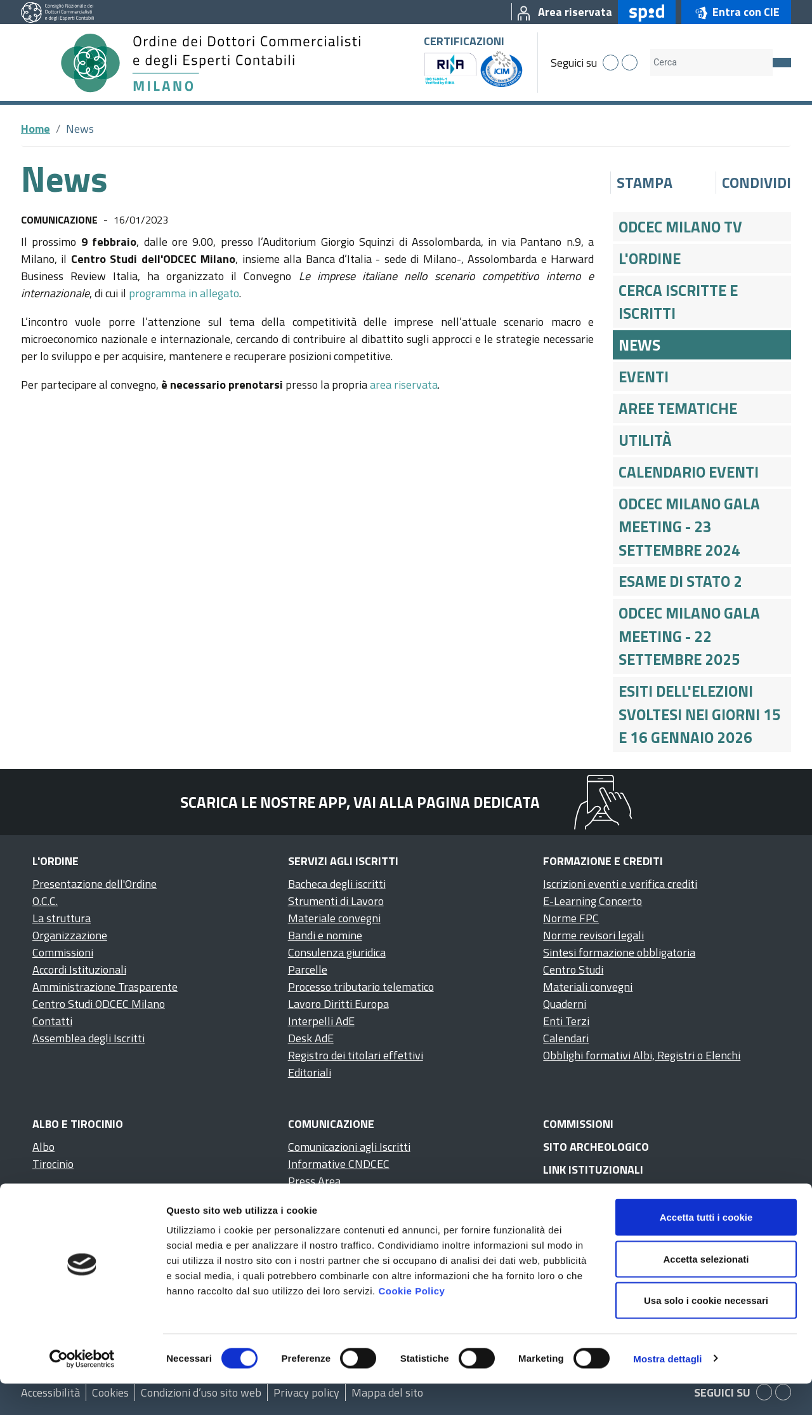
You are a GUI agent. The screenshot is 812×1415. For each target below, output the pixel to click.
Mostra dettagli (667, 1390)
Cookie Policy (411, 1322)
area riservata (404, 384)
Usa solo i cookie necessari (706, 1331)
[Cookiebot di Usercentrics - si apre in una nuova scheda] (82, 1390)
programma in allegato (184, 293)
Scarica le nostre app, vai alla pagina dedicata (360, 802)
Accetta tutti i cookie (706, 1248)
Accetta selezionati (706, 1290)
